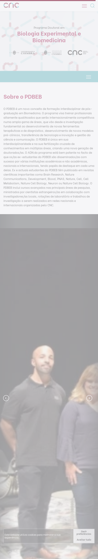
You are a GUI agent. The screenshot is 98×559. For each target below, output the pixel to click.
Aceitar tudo (84, 539)
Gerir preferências (84, 532)
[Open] (84, 6)
